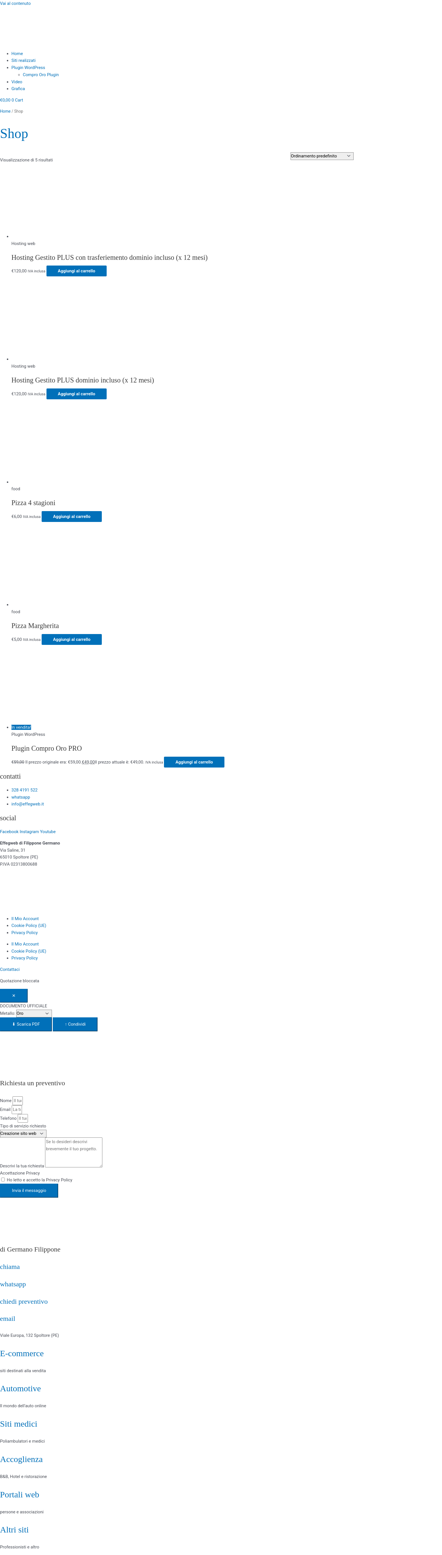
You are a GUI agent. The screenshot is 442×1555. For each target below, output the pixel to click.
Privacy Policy (24, 932)
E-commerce (22, 1353)
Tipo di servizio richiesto (23, 1126)
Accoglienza (21, 1459)
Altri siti (14, 1529)
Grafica (18, 88)
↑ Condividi (75, 1024)
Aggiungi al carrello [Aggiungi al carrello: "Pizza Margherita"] (71, 639)
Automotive (20, 1388)
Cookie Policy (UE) (28, 925)
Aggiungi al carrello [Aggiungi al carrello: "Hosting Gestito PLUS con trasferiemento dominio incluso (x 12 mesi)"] (76, 271)
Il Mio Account (25, 918)
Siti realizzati (23, 60)
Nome (6, 1100)
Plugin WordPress (28, 67)
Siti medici (18, 1423)
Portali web (19, 1494)
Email (6, 1109)
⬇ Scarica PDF (26, 1024)
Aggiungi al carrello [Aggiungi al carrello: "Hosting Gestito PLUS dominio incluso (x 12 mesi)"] (76, 393)
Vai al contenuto (15, 3)
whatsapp (13, 1284)
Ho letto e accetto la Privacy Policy (39, 1180)
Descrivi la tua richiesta (22, 1166)
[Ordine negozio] (322, 156)
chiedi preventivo (24, 1301)
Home (17, 53)
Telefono (9, 1118)
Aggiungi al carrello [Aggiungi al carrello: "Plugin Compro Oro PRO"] (194, 762)
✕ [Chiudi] (14, 995)
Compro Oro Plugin (41, 74)
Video (16, 81)
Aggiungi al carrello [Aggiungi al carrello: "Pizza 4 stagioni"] (71, 516)
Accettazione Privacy (20, 1173)
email (7, 1318)
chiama (10, 1266)
